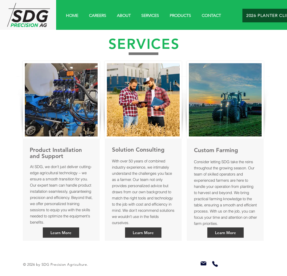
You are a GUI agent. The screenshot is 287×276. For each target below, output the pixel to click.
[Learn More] (61, 232)
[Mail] (203, 263)
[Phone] (215, 264)
